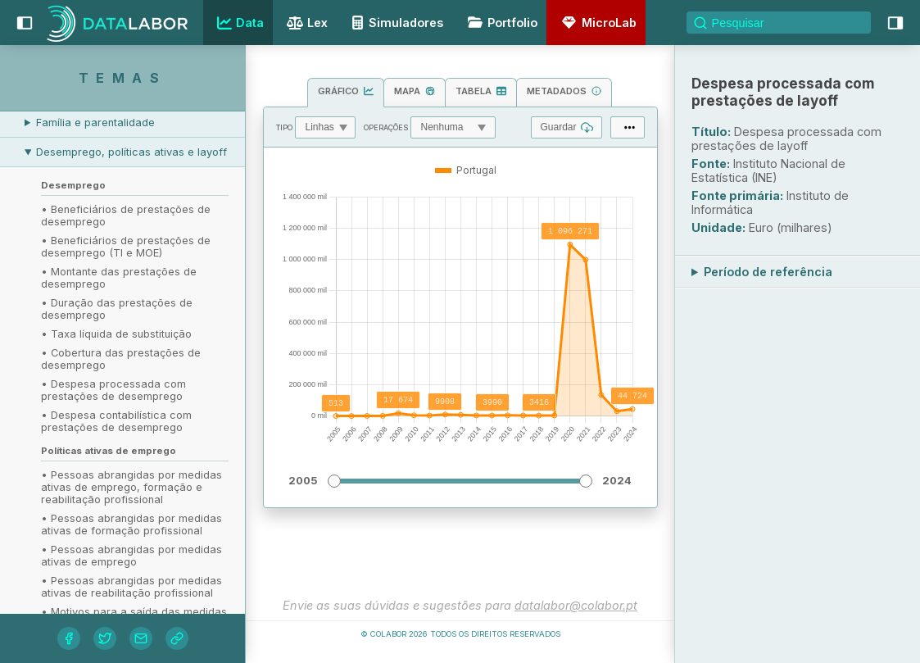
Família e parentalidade (95, 122)
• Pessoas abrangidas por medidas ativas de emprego (131, 555)
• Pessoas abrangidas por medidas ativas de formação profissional (131, 524)
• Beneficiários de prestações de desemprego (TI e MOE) (126, 246)
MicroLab (596, 22)
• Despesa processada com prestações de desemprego (113, 390)
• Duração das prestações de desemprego (117, 309)
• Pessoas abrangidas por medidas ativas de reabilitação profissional (131, 586)
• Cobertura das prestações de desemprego (121, 359)
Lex (305, 24)
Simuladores (395, 23)
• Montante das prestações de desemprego (119, 278)
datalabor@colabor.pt (575, 605)
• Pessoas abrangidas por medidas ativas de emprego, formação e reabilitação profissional (131, 487)
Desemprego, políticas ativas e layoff (131, 152)
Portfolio (499, 22)
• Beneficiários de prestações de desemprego (126, 215)
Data (238, 23)
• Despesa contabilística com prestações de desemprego (116, 421)
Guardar (566, 127)
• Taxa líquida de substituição (116, 334)
